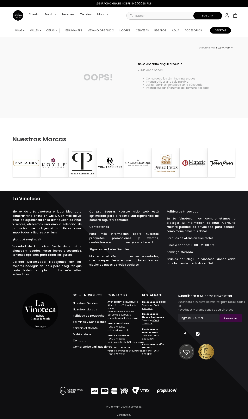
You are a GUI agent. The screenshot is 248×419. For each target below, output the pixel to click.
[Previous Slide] (16, 163)
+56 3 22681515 (150, 352)
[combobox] (174, 16)
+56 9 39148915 (150, 322)
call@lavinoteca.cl (118, 330)
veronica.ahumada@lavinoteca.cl (126, 350)
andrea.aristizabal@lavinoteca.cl (126, 342)
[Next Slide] (232, 163)
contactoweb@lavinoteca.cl (132, 242)
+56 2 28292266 (150, 337)
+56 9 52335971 (150, 307)
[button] (227, 15)
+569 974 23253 (116, 326)
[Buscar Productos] (207, 15)
